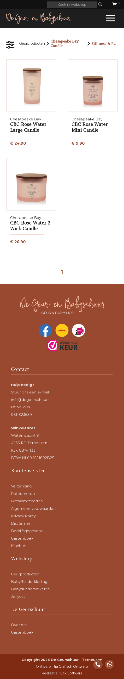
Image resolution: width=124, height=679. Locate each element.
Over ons (19, 625)
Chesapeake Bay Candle (64, 43)
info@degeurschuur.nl (31, 399)
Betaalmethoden (27, 501)
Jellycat (18, 596)
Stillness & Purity (105, 43)
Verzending (21, 486)
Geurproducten (32, 43)
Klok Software (71, 673)
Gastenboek (22, 538)
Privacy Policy (23, 516)
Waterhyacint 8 (25, 435)
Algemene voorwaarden (33, 508)
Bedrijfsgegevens (26, 531)
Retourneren (23, 493)
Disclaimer (20, 523)
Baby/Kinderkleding (29, 581)
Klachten (19, 545)
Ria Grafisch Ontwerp (70, 666)
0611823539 (21, 414)
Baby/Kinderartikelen (30, 589)
